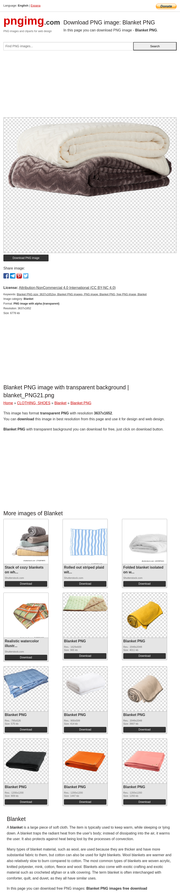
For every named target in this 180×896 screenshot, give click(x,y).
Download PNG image (26, 258)
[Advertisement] (90, 85)
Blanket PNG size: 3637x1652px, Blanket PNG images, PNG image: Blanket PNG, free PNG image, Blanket (82, 294)
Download (26, 583)
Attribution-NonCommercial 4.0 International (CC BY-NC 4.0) (67, 288)
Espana (35, 5)
